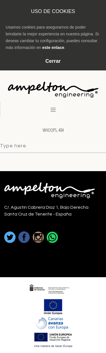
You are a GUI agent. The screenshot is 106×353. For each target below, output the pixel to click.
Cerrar (52, 61)
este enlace (53, 47)
